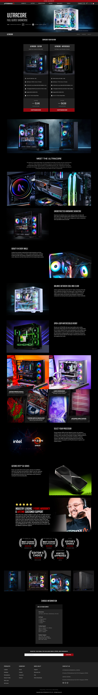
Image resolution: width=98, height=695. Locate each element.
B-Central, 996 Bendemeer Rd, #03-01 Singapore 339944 (75, 679)
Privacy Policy (42, 689)
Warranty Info (37, 672)
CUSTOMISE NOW (36, 110)
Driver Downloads (38, 677)
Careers (21, 677)
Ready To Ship (7, 677)
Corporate (21, 675)
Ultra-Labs (6, 680)
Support (36, 669)
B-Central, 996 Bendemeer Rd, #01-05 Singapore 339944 (75, 673)
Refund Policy (55, 689)
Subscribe (68, 654)
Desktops (6, 672)
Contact (20, 672)
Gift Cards (6, 683)
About (20, 669)
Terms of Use (49, 689)
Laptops (6, 669)
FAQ (35, 675)
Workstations (7, 675)
